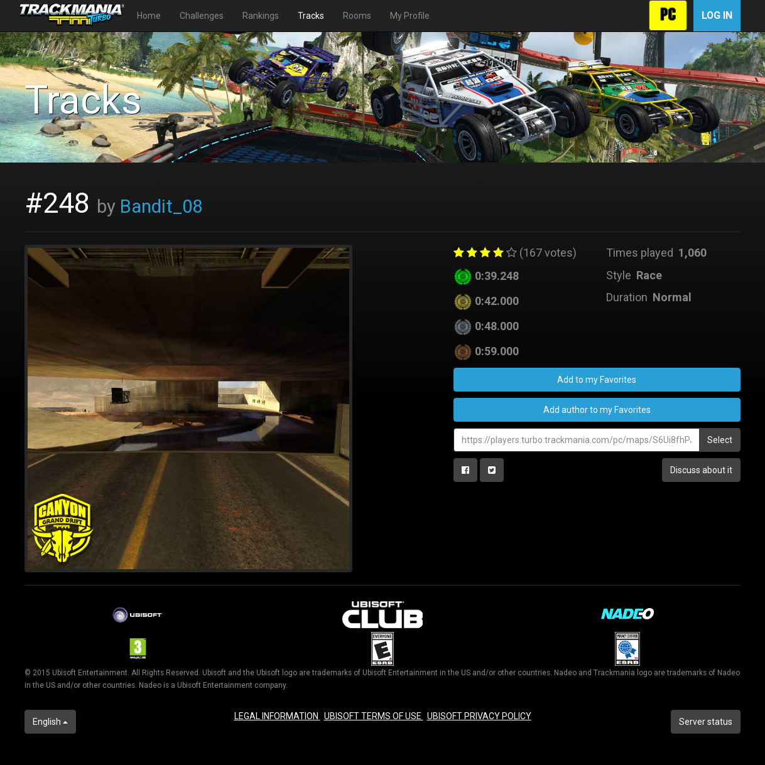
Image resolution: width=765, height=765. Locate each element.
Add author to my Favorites (597, 410)
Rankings (260, 16)
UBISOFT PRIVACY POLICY (479, 716)
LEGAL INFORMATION (277, 716)
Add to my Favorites (596, 380)
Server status (705, 722)
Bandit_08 (161, 206)
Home (149, 16)
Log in (717, 15)
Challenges (202, 16)
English (50, 722)
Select (719, 440)
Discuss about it (701, 470)
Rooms (357, 16)
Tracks (311, 16)
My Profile (410, 16)
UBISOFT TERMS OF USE (373, 716)
